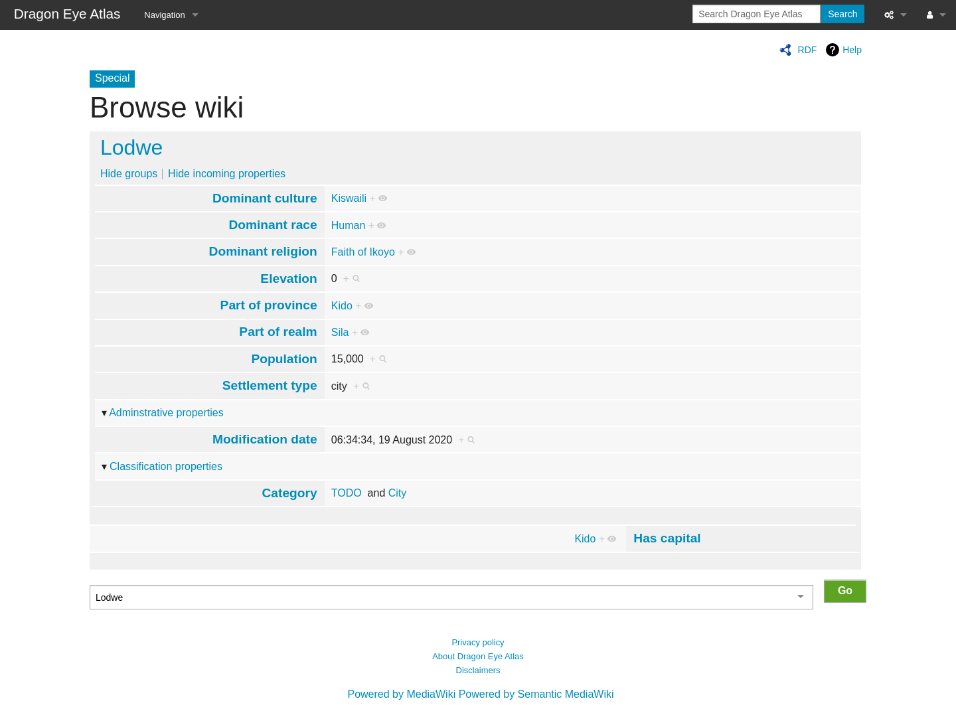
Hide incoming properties (226, 173)
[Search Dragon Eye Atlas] (756, 14)
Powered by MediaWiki (401, 694)
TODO (346, 493)
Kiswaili (348, 198)
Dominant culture (264, 198)
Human (348, 225)
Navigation (164, 15)
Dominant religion (263, 251)
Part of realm (278, 332)
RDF (807, 49)
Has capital (666, 538)
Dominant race (272, 225)
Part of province (268, 305)
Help (852, 49)
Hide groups (128, 173)
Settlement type (269, 385)
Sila (340, 332)
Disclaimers (478, 670)
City (397, 493)
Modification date (264, 439)
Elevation (288, 278)
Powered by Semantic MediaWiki (536, 694)
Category (289, 493)
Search (842, 14)
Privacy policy (477, 642)
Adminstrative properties (166, 412)
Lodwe (131, 147)
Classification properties (166, 466)
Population (284, 359)
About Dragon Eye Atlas (478, 656)
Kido (342, 305)
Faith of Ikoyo (363, 252)
